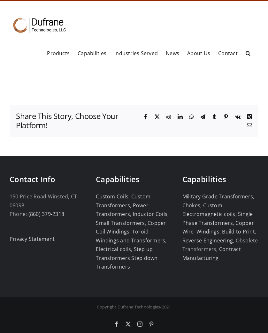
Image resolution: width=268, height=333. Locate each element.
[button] (248, 53)
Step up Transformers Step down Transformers (126, 258)
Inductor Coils (149, 214)
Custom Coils (112, 196)
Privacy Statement (32, 238)
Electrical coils (113, 249)
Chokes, (192, 205)
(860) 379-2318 (46, 214)
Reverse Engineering (207, 240)
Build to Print (238, 231)
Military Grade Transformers (217, 196)
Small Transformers (120, 222)
